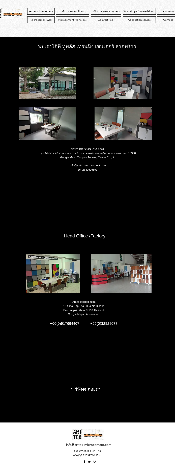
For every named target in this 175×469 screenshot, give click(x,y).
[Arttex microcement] (41, 11)
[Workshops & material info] (139, 11)
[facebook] (84, 461)
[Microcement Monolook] (72, 19)
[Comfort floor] (106, 19)
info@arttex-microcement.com (88, 165)
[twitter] (89, 461)
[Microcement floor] (72, 11)
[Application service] (139, 19)
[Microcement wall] (41, 19)
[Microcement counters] (106, 11)
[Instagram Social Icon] (94, 461)
